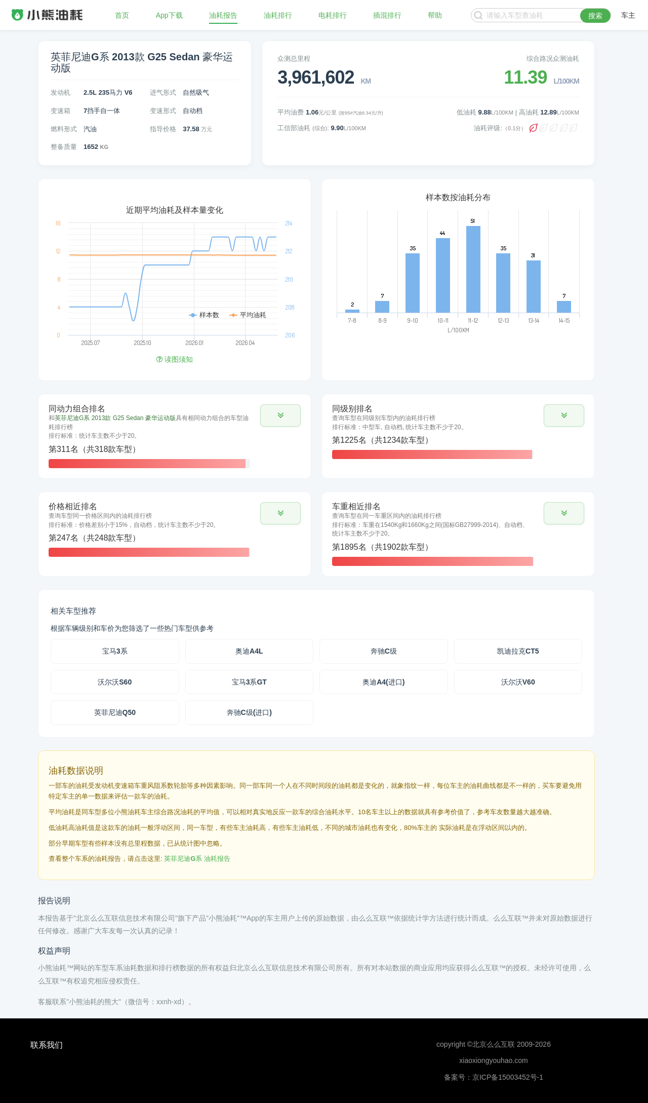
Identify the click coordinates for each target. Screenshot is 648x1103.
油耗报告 (223, 15)
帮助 (435, 15)
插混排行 (387, 15)
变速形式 (163, 111)
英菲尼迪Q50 (115, 712)
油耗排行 (278, 15)
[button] (280, 415)
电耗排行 (332, 15)
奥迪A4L (249, 651)
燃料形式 (64, 129)
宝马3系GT (249, 682)
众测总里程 (293, 58)
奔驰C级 (384, 651)
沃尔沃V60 (518, 682)
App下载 (169, 15)
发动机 (60, 92)
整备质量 (64, 146)
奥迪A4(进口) (383, 682)
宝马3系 (115, 651)
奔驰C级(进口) (249, 712)
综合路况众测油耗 (552, 58)
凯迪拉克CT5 (518, 651)
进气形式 (163, 92)
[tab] (175, 436)
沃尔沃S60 (115, 682)
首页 (122, 15)
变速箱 (60, 111)
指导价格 (163, 129)
